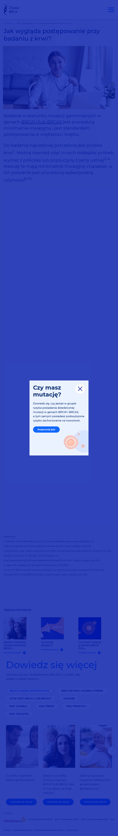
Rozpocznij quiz (46, 429)
